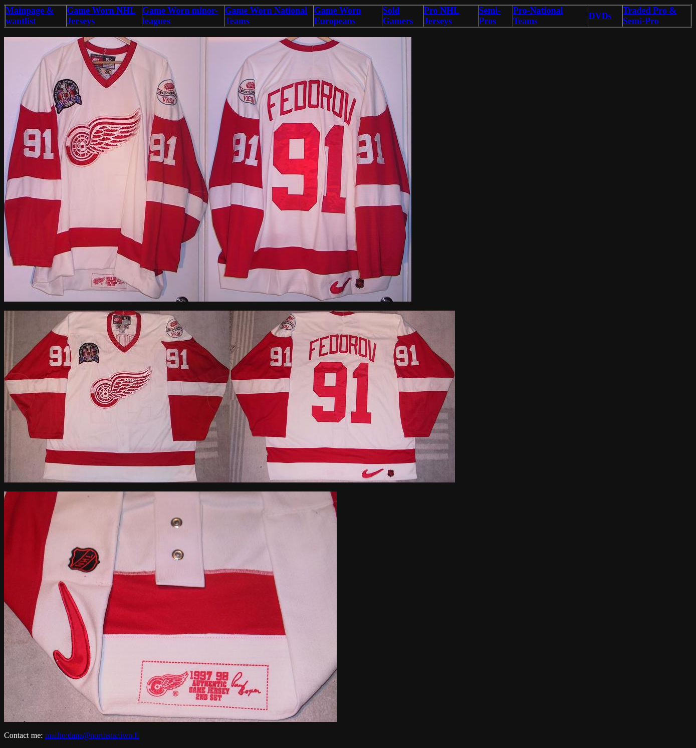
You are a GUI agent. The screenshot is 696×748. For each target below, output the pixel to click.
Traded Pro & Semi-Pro (649, 16)
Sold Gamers (397, 16)
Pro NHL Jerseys (441, 16)
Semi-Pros (490, 16)
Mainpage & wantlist (30, 16)
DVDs (599, 16)
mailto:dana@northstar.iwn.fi (92, 735)
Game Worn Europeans (337, 16)
